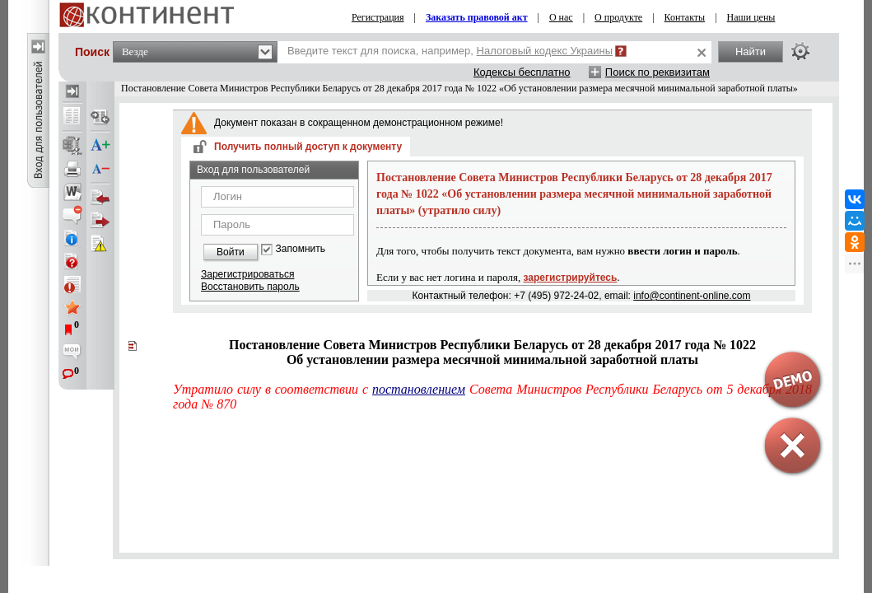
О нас (561, 17)
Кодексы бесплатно (522, 72)
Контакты (685, 17)
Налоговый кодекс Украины (545, 50)
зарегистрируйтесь (571, 277)
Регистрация (378, 17)
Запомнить (300, 249)
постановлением (418, 389)
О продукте (618, 17)
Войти (231, 252)
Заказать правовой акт (477, 17)
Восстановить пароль (250, 286)
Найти (750, 51)
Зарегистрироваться (247, 274)
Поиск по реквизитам (657, 72)
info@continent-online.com (691, 295)
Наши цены (751, 17)
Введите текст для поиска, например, (450, 50)
